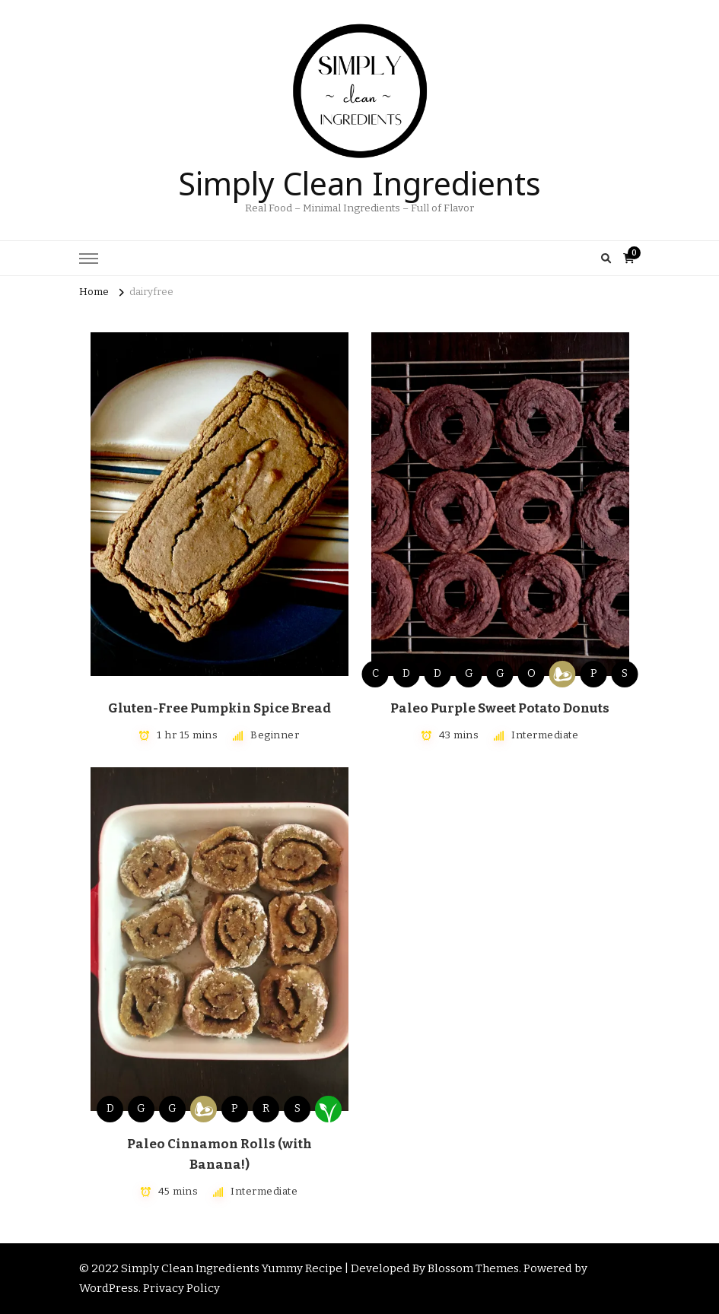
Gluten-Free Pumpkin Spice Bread (219, 708)
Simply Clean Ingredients (359, 180)
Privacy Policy (181, 1288)
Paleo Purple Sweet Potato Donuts (499, 708)
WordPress (108, 1288)
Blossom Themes (473, 1268)
